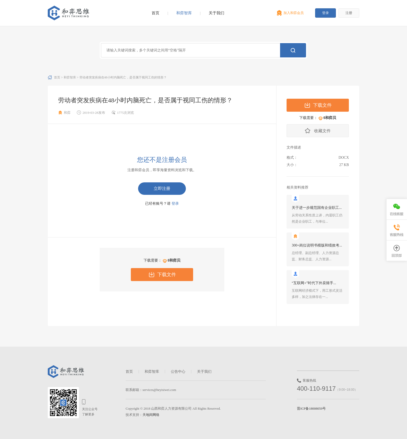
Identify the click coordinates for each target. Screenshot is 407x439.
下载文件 (166, 274)
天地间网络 (151, 415)
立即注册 (162, 188)
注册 (348, 13)
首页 (155, 13)
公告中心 (178, 372)
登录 (325, 13)
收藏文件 (322, 131)
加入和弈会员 (293, 13)
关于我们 (216, 13)
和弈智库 (184, 13)
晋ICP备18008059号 (311, 408)
